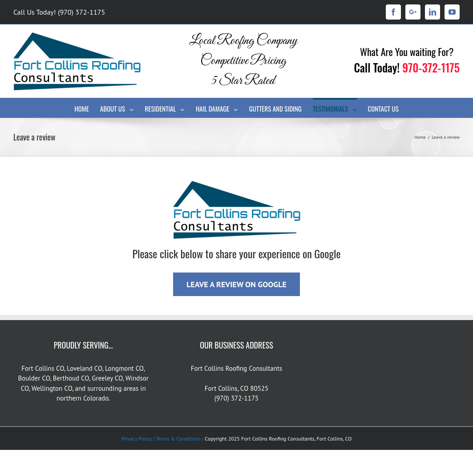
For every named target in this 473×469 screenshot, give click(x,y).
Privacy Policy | (138, 438)
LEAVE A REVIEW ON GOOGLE (236, 284)
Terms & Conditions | (179, 438)
